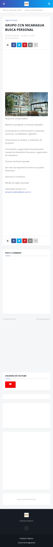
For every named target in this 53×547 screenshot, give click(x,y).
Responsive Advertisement (26, 499)
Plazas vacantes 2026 (34, 10)
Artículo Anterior (10, 319)
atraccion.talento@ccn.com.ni (18, 192)
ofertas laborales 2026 (12, 10)
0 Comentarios (13, 38)
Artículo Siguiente (42, 319)
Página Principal (11, 20)
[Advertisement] (26, 71)
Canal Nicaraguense (26, 542)
